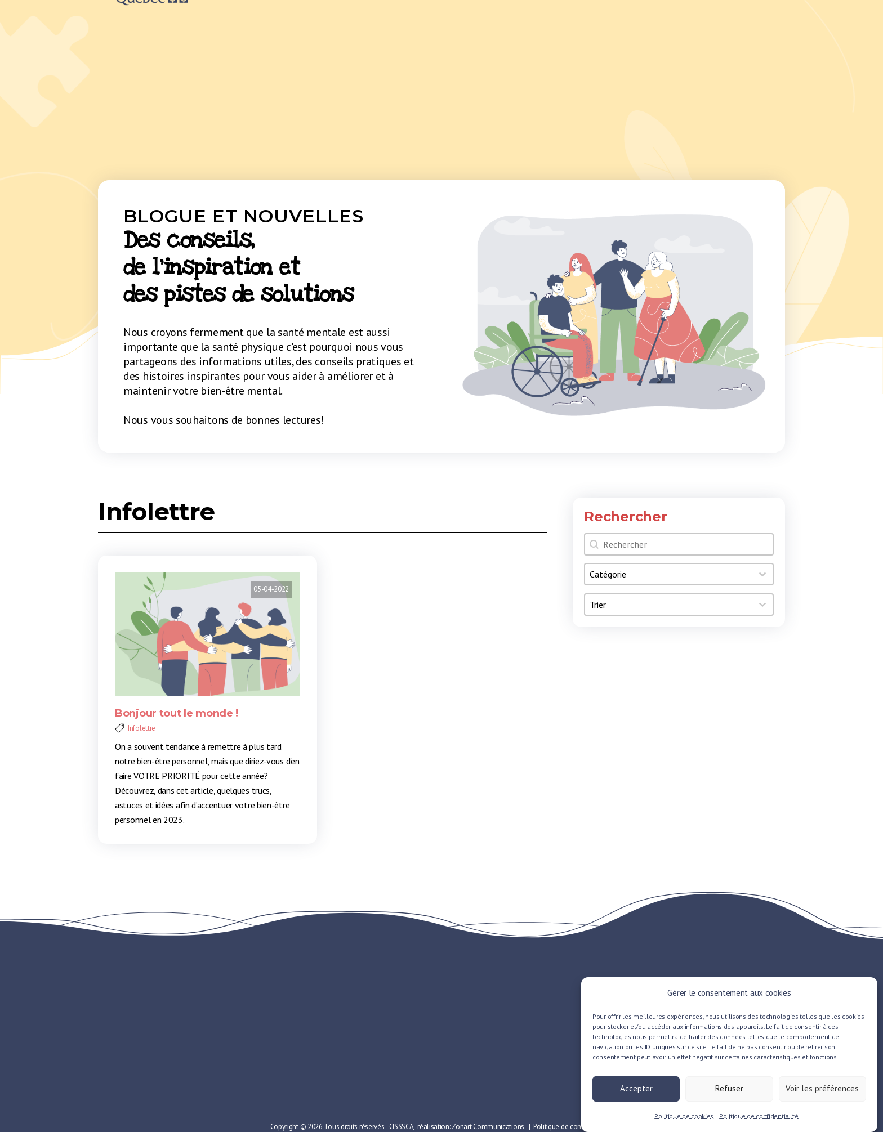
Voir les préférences (822, 1093)
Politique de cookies (683, 1120)
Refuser (729, 1093)
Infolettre (156, 511)
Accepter (636, 1093)
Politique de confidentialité (759, 1120)
